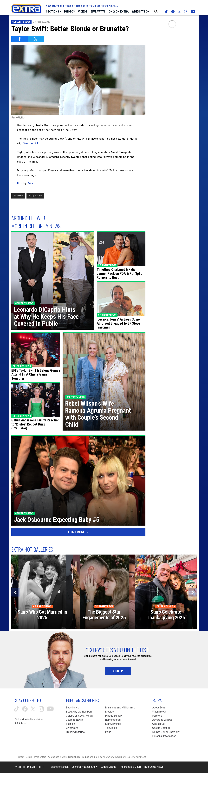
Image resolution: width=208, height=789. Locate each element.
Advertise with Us (162, 719)
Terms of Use (39, 757)
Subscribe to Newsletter (29, 719)
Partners (157, 715)
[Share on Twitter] (36, 39)
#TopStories (35, 195)
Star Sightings (113, 723)
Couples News (74, 719)
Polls (108, 732)
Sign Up (118, 671)
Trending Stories (75, 732)
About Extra (158, 707)
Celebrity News (21, 21)
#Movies (18, 195)
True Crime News (153, 766)
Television (111, 727)
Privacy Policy (24, 757)
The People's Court (130, 766)
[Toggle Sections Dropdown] (53, 11)
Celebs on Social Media (79, 715)
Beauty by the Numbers (79, 711)
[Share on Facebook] (19, 39)
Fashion (70, 723)
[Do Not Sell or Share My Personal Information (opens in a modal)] (166, 734)
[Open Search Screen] (156, 11)
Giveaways (72, 727)
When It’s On (159, 711)
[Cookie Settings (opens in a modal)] (161, 728)
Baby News (72, 707)
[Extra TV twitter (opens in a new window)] (179, 11)
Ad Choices (53, 757)
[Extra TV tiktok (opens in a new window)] (166, 11)
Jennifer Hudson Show (85, 766)
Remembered (113, 719)
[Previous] (15, 592)
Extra (30, 183)
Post (20, 183)
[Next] (192, 592)
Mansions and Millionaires (120, 707)
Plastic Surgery (114, 715)
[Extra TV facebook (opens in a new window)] (173, 11)
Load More (78, 532)
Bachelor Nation (60, 766)
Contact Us (158, 723)
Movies (109, 711)
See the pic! (30, 143)
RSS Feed (20, 723)
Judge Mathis (108, 766)
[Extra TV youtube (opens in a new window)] (193, 11)
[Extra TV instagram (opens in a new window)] (185, 11)
